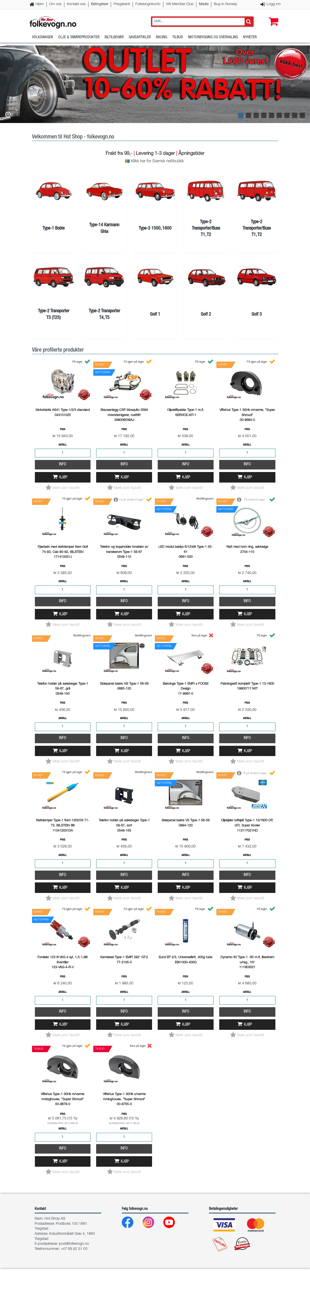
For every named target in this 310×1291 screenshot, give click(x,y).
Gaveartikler (140, 40)
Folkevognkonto (148, 4)
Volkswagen (42, 40)
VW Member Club (180, 4)
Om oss (55, 4)
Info (62, 487)
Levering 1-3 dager (155, 154)
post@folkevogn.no (74, 1267)
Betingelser (99, 4)
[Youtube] (173, 1247)
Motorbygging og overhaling (213, 40)
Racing (161, 40)
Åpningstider (191, 154)
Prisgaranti (122, 4)
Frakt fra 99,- (120, 154)
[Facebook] (132, 1247)
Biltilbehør (114, 40)
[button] (272, 17)
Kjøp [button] (63, 500)
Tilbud (177, 40)
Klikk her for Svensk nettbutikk (157, 161)
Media (203, 4)
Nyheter (250, 40)
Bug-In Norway (225, 4)
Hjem (40, 4)
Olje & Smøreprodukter (78, 40)
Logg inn (274, 4)
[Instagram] (152, 1247)
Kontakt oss (76, 4)
